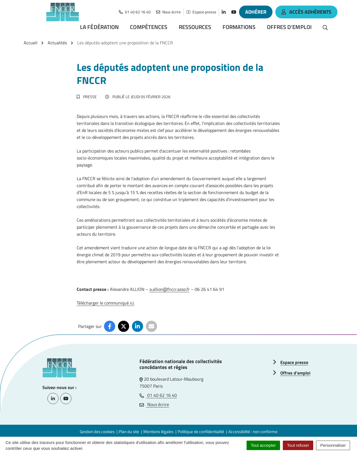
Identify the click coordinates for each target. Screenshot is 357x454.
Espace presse (294, 362)
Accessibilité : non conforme (253, 431)
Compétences (148, 27)
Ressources (195, 27)
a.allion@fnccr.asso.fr (169, 289)
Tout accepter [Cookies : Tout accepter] (263, 445)
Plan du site (129, 431)
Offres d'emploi (295, 373)
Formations (239, 27)
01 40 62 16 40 (158, 395)
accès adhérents (306, 12)
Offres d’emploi (289, 27)
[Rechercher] (325, 27)
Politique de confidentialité (201, 431)
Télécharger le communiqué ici (105, 303)
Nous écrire (154, 404)
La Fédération (99, 27)
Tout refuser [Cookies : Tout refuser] (298, 445)
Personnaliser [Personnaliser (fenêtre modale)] (333, 445)
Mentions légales (158, 431)
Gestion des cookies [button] (97, 431)
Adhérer (255, 12)
